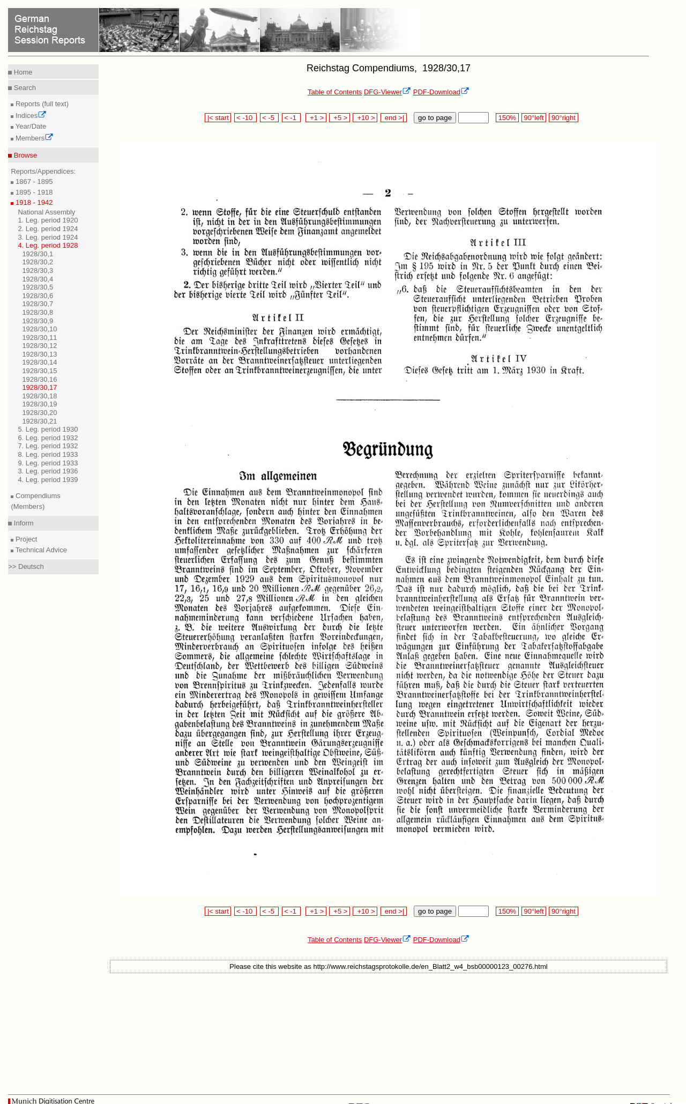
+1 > (316, 118)
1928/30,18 (39, 396)
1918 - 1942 (33, 202)
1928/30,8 (37, 312)
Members (33, 138)
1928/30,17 (39, 387)
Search (24, 88)
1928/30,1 (37, 254)
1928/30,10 (39, 329)
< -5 (269, 118)
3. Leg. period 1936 (48, 471)
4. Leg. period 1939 (48, 480)
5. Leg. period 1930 (48, 429)
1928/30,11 (39, 338)
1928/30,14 (39, 362)
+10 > (365, 118)
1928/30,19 (39, 404)
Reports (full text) (41, 104)
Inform (22, 523)
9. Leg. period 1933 (48, 463)
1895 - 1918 (33, 192)
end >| (393, 118)
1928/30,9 (37, 321)
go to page (435, 118)
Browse (24, 155)
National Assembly (46, 212)
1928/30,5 (37, 287)
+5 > (339, 118)
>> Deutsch (26, 566)
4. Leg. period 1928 (48, 245)
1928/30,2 (37, 262)
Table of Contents (335, 92)
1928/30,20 (39, 413)
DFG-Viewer (387, 92)
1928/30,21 (39, 421)
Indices (30, 116)
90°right (563, 118)
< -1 (291, 118)
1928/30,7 (37, 304)
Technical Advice (40, 550)
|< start (217, 118)
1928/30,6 (37, 296)
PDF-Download (441, 92)
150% (507, 118)
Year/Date (29, 126)
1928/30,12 (39, 346)
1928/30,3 (37, 270)
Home (22, 72)
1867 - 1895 (33, 181)
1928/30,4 (37, 279)
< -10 (246, 118)
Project (25, 539)
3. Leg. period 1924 (48, 237)
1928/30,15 (39, 371)
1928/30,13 (39, 354)
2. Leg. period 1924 (48, 229)
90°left (534, 118)
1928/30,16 (39, 379)
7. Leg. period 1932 (48, 446)
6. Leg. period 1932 (48, 438)
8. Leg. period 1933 (48, 454)
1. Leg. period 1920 (48, 220)
